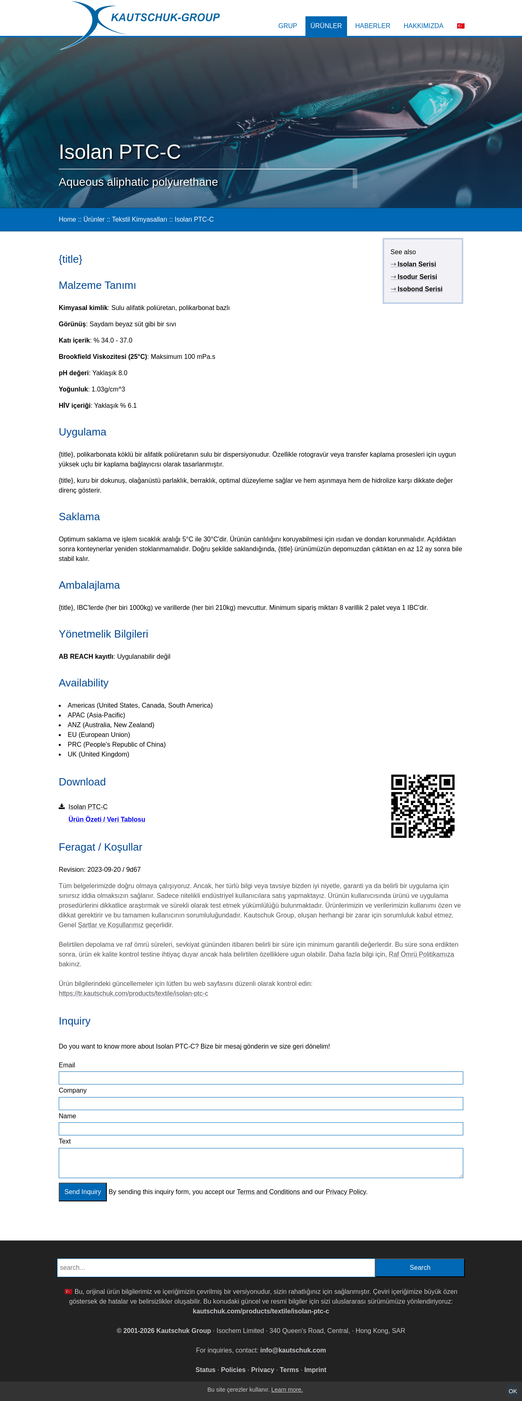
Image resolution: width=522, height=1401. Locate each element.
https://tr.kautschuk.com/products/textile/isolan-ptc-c (133, 993)
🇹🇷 (461, 25)
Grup (288, 25)
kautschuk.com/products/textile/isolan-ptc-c (261, 1311)
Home (67, 219)
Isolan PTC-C (194, 219)
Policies (233, 1369)
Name (67, 1116)
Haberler (372, 25)
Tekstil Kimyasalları (139, 219)
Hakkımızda (424, 25)
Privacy (262, 1369)
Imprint (315, 1369)
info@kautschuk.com (293, 1350)
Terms (289, 1369)
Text (65, 1141)
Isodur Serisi (414, 276)
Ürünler (326, 25)
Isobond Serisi (417, 289)
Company (72, 1090)
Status (206, 1369)
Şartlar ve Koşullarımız (111, 925)
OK (513, 1391)
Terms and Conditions (268, 1191)
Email (67, 1065)
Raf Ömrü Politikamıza (421, 954)
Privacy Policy (346, 1191)
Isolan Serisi (413, 264)
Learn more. (287, 1389)
